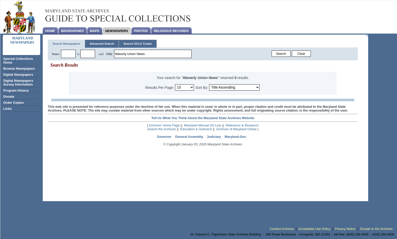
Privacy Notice (345, 229)
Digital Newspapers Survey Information (18, 82)
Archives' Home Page (164, 125)
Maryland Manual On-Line (202, 125)
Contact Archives (282, 229)
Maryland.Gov (235, 137)
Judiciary (214, 137)
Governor (164, 137)
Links (7, 109)
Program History (16, 90)
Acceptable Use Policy (314, 229)
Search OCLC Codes (137, 43)
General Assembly (189, 137)
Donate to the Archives (376, 229)
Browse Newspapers (19, 68)
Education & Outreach (196, 129)
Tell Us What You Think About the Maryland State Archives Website (202, 118)
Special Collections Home (18, 60)
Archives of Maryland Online (236, 129)
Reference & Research (242, 125)
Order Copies (13, 102)
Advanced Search (102, 43)
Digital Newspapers (18, 74)
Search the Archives (161, 129)
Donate (8, 96)
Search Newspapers (66, 43)
